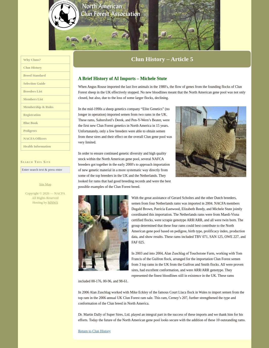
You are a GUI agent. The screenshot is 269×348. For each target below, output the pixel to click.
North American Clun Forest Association (134, 25)
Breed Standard (34, 75)
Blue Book (30, 123)
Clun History (32, 67)
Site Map (45, 184)
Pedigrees (30, 131)
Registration (32, 115)
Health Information (37, 146)
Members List (33, 99)
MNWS (53, 202)
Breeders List (32, 91)
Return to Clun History (94, 331)
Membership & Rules (38, 107)
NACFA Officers (35, 138)
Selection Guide (34, 83)
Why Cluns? (32, 60)
